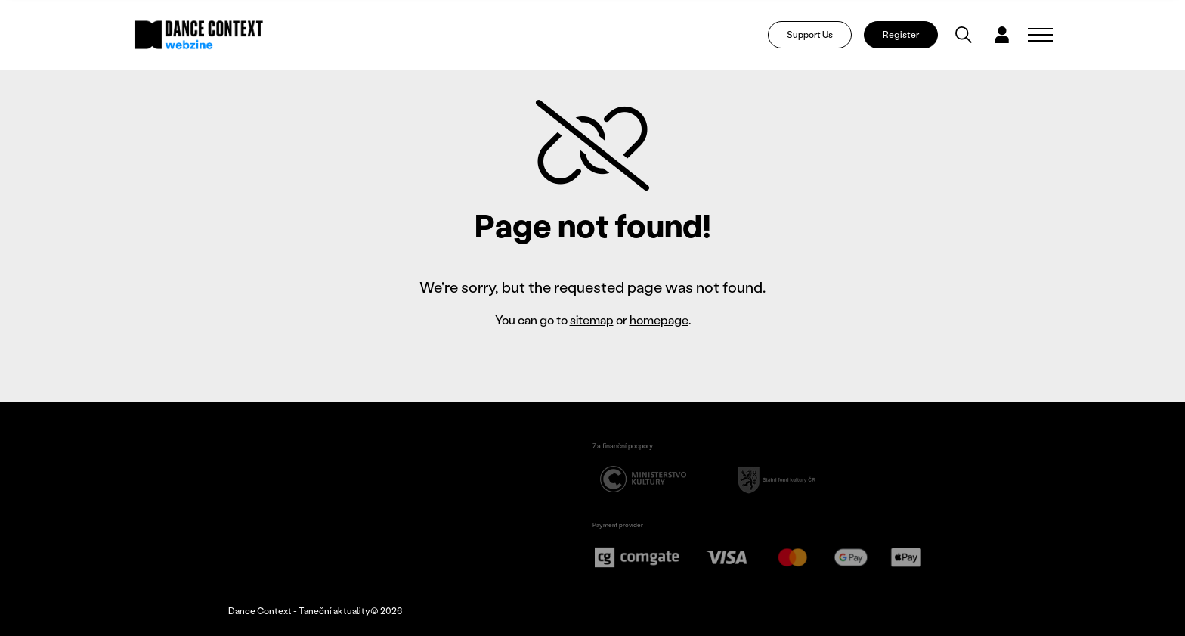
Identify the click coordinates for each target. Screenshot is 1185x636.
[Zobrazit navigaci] (1040, 34)
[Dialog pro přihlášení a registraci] (1002, 34)
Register (901, 34)
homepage (659, 319)
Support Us (810, 34)
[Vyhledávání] (963, 34)
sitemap (592, 319)
